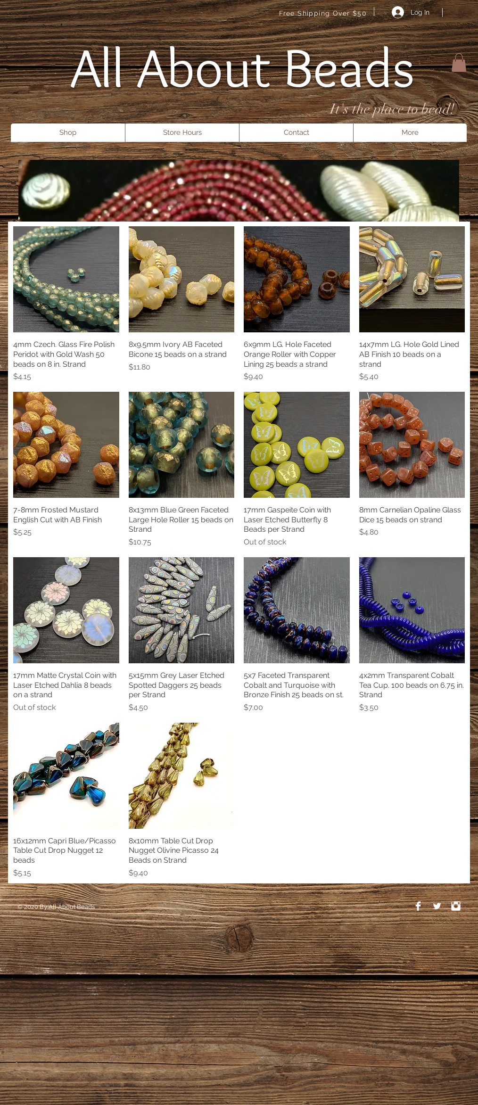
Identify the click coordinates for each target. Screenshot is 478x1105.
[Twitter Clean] (437, 906)
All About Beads (242, 67)
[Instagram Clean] (456, 906)
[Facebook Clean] (418, 906)
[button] (459, 62)
